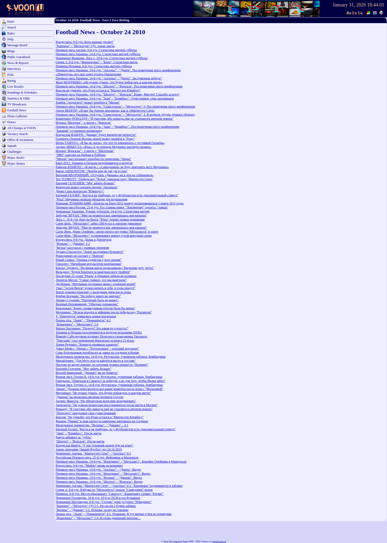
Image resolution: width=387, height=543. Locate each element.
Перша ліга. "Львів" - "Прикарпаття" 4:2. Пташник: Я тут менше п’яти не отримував (113, 514)
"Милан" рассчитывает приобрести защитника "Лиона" (93, 159)
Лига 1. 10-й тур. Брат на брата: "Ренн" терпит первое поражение (100, 219)
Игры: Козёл (15, 157)
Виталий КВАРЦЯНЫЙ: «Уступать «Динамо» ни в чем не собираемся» (104, 175)
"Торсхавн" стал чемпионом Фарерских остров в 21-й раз (95, 340)
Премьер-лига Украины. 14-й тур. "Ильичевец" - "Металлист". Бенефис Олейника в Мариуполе (121, 461)
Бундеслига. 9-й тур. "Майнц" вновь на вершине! (89, 465)
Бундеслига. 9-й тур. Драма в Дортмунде (84, 240)
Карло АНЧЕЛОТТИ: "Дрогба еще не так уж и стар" (92, 171)
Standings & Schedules (22, 92)
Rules (11, 33)
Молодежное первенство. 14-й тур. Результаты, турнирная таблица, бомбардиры (111, 357)
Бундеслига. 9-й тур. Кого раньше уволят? (84, 42)
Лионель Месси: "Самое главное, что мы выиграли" (91, 280)
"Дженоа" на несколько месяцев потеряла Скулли (89, 397)
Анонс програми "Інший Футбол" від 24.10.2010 (89, 449)
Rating (11, 81)
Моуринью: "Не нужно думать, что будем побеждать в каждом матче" (103, 393)
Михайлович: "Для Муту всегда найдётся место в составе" (96, 361)
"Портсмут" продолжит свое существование (86, 413)
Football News (16, 110)
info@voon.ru (219, 541)
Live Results (15, 86)
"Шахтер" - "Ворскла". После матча (80, 441)
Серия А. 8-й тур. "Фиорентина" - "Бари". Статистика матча (97, 62)
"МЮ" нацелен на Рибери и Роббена (81, 155)
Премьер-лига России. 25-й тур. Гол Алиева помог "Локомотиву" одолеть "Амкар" (112, 207)
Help (10, 39)
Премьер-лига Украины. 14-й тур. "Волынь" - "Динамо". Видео (99, 478)
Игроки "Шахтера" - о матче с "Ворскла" (83, 123)
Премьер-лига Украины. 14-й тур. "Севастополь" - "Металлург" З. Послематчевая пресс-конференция (125, 106)
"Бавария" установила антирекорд (79, 131)
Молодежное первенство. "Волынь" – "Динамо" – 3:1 (92, 425)
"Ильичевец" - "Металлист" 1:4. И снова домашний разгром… (98, 518)
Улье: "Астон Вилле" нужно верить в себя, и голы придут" (95, 288)
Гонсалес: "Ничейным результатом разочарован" (89, 264)
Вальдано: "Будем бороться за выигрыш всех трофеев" (93, 272)
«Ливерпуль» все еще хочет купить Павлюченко (88, 74)
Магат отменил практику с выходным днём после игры (93, 292)
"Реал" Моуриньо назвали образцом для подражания (91, 199)
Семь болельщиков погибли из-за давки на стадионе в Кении (97, 352)
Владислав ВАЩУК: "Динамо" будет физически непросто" (96, 135)
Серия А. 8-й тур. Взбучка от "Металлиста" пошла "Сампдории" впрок (104, 490)
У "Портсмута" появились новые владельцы (86, 316)
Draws (11, 122)
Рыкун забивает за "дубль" (74, 437)
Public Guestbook (18, 57)
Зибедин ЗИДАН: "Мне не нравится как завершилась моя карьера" (101, 215)
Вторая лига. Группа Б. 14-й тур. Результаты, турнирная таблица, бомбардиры (109, 377)
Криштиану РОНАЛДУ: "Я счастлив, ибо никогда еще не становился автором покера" (114, 118)
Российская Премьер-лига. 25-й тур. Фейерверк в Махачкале (97, 457)
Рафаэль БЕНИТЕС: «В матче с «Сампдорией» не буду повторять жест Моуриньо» (112, 167)
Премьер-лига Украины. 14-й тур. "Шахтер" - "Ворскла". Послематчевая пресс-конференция (119, 86)
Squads (12, 146)
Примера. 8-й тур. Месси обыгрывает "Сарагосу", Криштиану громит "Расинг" (110, 494)
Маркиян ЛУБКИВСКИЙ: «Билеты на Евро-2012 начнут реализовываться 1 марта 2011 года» (120, 203)
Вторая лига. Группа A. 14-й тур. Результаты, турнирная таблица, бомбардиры (109, 385)
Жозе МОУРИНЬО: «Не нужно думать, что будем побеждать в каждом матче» (109, 82)
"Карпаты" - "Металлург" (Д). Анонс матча (85, 46)
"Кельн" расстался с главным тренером (82, 248)
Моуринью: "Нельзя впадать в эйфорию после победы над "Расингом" (104, 312)
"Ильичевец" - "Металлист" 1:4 (77, 324)
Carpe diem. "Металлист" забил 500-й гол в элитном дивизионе (99, 223)
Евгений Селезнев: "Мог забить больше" (83, 369)
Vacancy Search (17, 134)
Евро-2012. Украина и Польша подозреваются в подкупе (94, 163)
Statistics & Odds (18, 98)
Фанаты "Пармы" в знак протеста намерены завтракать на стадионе (102, 421)
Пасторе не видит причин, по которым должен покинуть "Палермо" (102, 365)
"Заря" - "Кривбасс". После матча (78, 433)
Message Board (17, 45)
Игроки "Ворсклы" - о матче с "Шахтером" (85, 151)
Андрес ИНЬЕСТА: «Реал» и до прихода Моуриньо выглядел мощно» (103, 147)
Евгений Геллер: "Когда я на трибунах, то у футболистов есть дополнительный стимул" (115, 429)
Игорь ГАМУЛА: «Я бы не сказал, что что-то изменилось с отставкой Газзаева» (110, 143)
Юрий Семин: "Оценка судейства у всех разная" (88, 260)
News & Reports (18, 63)
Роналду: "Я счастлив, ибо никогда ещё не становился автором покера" (104, 409)
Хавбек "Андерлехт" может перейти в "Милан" (88, 102)
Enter (10, 21)
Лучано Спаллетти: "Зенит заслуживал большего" (90, 252)
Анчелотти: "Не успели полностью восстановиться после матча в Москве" (107, 405)
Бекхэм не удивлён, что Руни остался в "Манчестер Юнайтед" (98, 90)
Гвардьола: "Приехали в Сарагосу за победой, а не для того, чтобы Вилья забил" (111, 381)
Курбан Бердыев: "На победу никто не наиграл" (88, 296)
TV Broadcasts (16, 104)
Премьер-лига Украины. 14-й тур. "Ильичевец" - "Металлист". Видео (103, 473)
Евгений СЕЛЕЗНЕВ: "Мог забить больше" (85, 183)
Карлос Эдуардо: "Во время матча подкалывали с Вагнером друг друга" (105, 268)
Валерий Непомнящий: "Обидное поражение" (87, 304)
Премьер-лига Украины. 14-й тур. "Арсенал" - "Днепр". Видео (98, 469)
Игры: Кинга (16, 163)
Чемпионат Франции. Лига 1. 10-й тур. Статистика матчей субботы (102, 58)
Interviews (14, 69)
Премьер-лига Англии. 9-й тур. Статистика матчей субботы (96, 50)
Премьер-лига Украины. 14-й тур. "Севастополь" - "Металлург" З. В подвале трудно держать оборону (125, 114)
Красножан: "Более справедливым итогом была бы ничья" (95, 308)
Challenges (14, 152)
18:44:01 (375, 5)
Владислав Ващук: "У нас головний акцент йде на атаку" (95, 445)
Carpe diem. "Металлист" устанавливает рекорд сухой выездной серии (104, 235)
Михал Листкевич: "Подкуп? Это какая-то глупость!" (92, 328)
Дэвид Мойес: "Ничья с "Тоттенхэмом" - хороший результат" (97, 348)
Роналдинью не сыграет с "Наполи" (80, 256)
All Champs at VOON (21, 128)
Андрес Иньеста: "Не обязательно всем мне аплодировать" (96, 401)
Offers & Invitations (20, 140)
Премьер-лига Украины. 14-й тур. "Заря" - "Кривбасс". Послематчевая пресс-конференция (117, 127)
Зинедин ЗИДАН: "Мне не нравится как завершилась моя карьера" (101, 227)
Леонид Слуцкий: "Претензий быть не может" (87, 300)
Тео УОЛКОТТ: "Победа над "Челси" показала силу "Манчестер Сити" (104, 179)
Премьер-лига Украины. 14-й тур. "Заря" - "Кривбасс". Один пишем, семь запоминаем (115, 98)
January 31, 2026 (349, 5)
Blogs (11, 51)
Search (11, 27)
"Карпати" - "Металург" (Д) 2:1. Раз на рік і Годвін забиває (96, 506)
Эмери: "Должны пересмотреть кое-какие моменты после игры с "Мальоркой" (109, 389)
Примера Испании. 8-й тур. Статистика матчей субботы (94, 66)
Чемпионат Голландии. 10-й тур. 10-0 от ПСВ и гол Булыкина (98, 498)
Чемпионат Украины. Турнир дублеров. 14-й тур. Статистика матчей (102, 211)
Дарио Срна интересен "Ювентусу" (80, 191)
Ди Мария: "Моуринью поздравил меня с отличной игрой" (96, 284)
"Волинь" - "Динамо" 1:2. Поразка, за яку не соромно (92, 510)
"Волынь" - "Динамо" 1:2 (73, 244)
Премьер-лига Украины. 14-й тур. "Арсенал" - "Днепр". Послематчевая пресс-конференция (118, 70)
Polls (10, 75)
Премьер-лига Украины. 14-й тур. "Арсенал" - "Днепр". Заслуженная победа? (109, 78)
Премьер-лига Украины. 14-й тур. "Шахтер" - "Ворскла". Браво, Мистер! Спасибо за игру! (117, 94)
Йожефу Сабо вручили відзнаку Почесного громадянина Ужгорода (101, 336)
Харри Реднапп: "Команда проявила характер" (87, 344)
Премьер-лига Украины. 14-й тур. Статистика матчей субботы (98, 54)
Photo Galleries (17, 116)
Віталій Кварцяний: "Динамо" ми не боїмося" (87, 373)
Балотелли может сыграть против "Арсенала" (87, 187)
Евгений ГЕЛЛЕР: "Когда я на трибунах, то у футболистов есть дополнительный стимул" (117, 195)
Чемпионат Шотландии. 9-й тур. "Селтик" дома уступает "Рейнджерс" (104, 502)
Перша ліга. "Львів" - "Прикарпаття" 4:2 (83, 320)
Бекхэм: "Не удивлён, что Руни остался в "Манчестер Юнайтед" (100, 417)
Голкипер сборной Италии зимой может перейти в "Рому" (95, 139)
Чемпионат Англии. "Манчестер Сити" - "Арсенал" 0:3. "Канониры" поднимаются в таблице (119, 486)
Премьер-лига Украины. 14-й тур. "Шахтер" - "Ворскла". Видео (99, 482)
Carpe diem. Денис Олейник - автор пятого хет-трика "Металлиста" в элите (107, 231)
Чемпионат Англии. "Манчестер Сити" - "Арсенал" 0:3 (93, 453)
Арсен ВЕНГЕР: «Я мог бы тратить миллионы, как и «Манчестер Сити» (105, 110)
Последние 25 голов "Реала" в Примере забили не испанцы (96, 276)
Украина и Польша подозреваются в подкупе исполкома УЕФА (99, 332)
